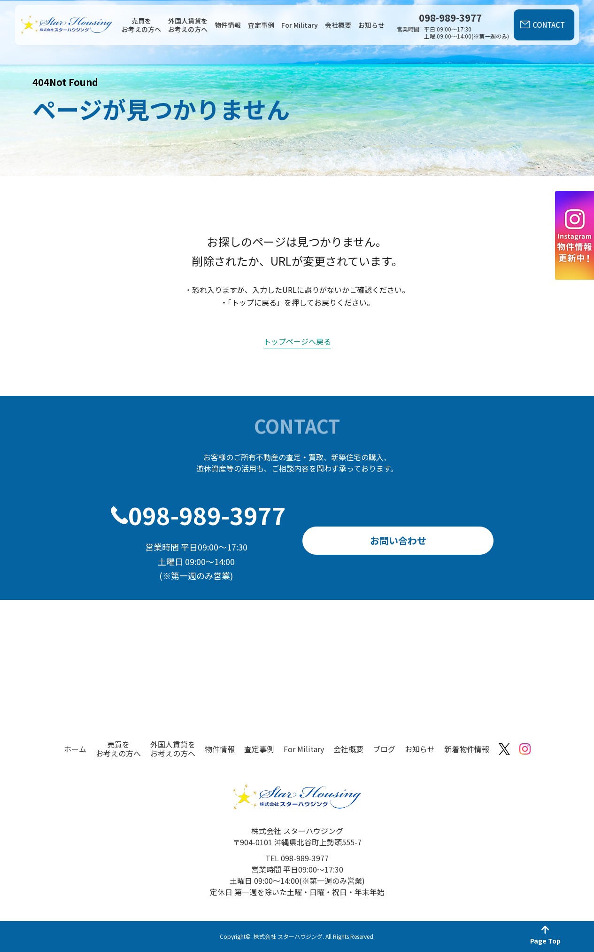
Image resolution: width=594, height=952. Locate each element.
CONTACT (548, 25)
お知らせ (371, 25)
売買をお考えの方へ (141, 24)
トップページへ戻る (297, 341)
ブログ (384, 749)
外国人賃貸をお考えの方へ (188, 24)
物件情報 (228, 25)
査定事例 (261, 25)
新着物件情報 (466, 749)
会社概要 (338, 25)
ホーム (75, 749)
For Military (299, 25)
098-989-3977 (207, 515)
